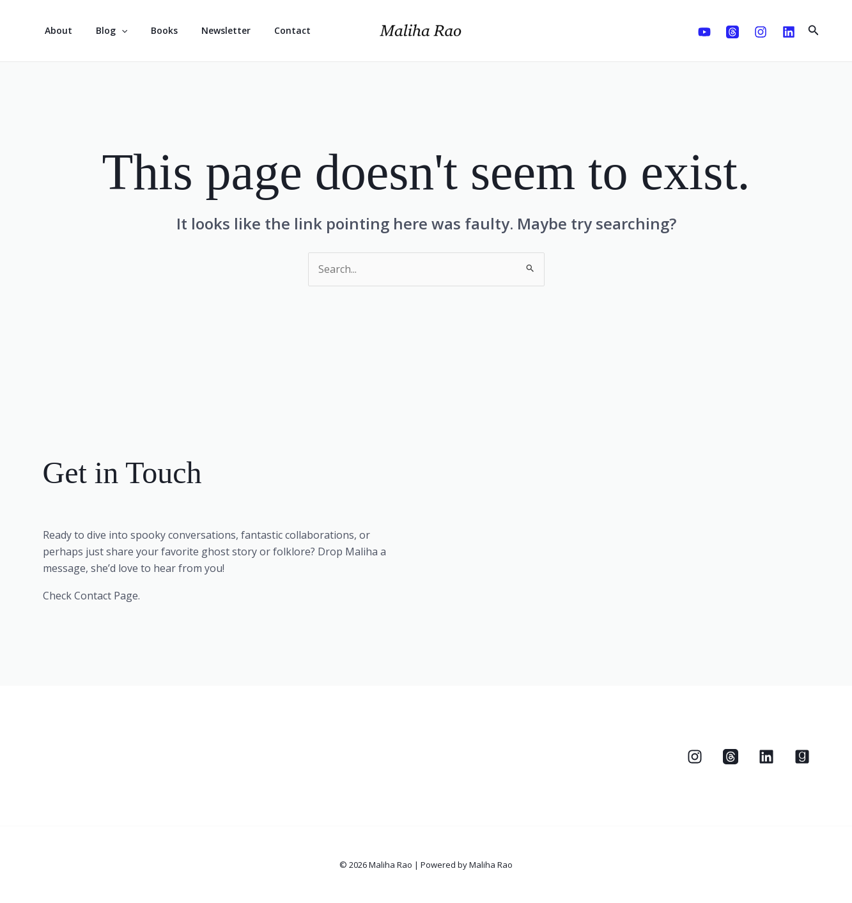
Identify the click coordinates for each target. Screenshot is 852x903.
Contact (266, 30)
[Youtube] (704, 32)
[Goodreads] (802, 756)
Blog (102, 30)
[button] (813, 30)
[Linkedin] (788, 32)
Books (149, 30)
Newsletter (205, 30)
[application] (112, 30)
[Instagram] (760, 32)
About (55, 30)
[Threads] (732, 32)
